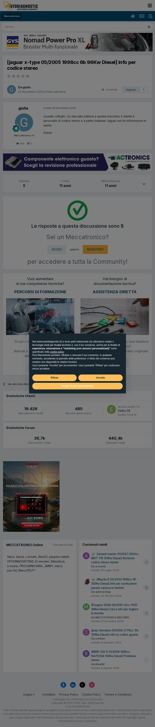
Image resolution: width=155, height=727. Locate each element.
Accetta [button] (100, 377)
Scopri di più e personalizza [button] (77, 386)
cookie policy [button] (57, 351)
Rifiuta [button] (54, 377)
